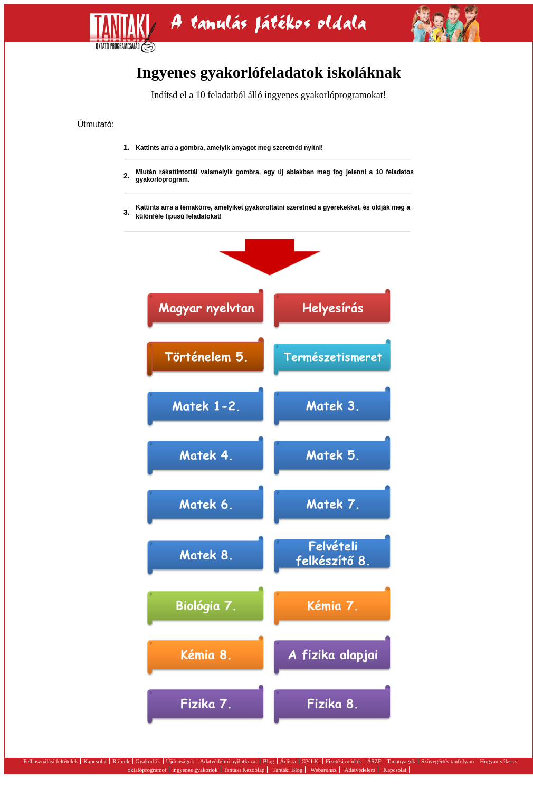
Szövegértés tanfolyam (447, 761)
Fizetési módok (343, 761)
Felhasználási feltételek (50, 761)
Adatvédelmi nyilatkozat (228, 761)
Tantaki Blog (287, 769)
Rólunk (120, 761)
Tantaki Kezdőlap (244, 769)
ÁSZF (374, 761)
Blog (268, 761)
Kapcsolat (95, 761)
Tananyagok (401, 761)
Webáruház (323, 769)
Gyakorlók (148, 761)
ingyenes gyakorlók (194, 769)
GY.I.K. (311, 761)
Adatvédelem (360, 769)
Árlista (288, 761)
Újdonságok (180, 761)
